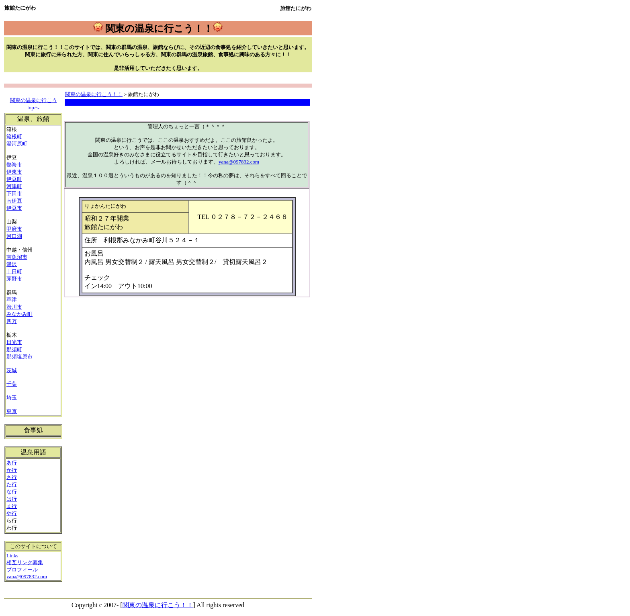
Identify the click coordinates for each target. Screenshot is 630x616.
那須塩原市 (19, 357)
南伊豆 (14, 201)
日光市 (14, 342)
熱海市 (14, 165)
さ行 (11, 477)
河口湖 (14, 236)
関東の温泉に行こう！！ (94, 94)
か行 (11, 470)
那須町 (14, 349)
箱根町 (14, 136)
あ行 (11, 463)
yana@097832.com (239, 162)
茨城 (11, 370)
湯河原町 (16, 144)
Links (12, 556)
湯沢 (11, 264)
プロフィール (22, 570)
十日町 (14, 271)
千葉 (11, 384)
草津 (11, 300)
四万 (11, 321)
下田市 (14, 193)
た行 (11, 484)
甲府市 (14, 229)
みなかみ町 (19, 314)
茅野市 (14, 279)
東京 (11, 411)
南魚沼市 (16, 257)
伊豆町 (14, 179)
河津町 (14, 186)
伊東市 (14, 172)
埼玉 (11, 398)
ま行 (11, 506)
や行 (11, 513)
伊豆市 (14, 208)
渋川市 (14, 307)
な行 (11, 492)
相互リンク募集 (24, 562)
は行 (11, 499)
